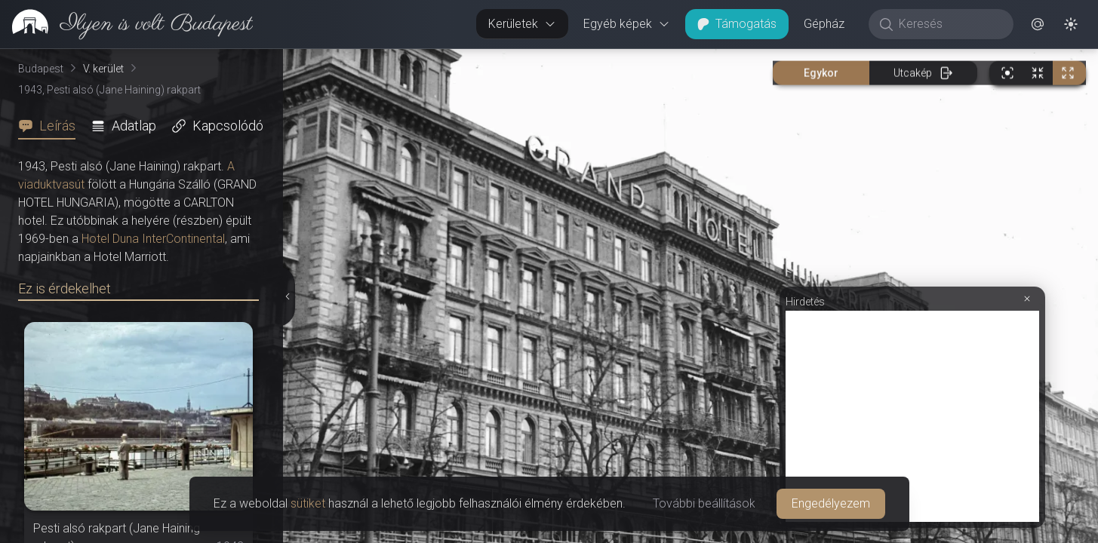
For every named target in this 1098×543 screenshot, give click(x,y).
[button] (1038, 24)
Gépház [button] (824, 24)
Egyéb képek (626, 24)
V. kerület (103, 69)
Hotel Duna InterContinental (153, 239)
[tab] (51, 126)
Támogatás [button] (737, 24)
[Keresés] (949, 24)
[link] (126, 24)
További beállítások (704, 503)
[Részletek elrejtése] (289, 296)
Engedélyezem (831, 503)
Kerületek (522, 24)
